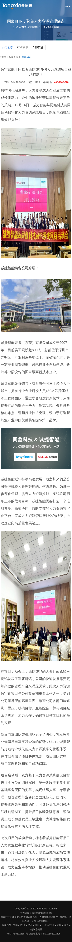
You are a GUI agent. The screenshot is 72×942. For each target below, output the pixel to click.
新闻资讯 (13, 57)
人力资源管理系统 (28, 917)
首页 (3, 57)
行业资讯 (22, 47)
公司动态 (7, 47)
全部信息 (37, 47)
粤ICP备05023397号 (17, 933)
